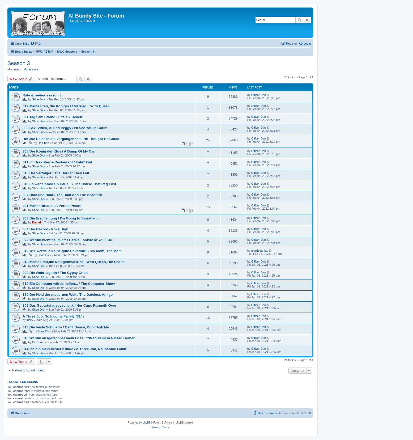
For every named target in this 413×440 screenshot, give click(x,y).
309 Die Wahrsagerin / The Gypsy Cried (55, 273)
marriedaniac (259, 250)
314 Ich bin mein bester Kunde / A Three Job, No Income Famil (74, 349)
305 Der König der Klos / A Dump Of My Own (59, 151)
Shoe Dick (38, 99)
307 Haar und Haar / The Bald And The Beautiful (62, 195)
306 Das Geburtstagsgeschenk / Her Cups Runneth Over (69, 305)
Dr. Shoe (43, 143)
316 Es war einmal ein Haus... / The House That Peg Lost (69, 184)
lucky (30, 319)
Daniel (36, 222)
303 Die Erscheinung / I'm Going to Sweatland (61, 218)
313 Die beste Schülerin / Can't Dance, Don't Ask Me (66, 327)
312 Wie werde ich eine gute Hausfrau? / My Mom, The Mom (72, 251)
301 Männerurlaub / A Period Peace (52, 206)
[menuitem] (35, 43)
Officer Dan (258, 94)
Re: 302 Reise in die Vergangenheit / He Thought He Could (71, 139)
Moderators (31, 69)
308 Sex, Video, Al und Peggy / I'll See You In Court (65, 128)
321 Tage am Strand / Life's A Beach (52, 117)
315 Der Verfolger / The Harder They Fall (56, 173)
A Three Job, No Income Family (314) (53, 316)
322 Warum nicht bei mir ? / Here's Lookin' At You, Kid (67, 240)
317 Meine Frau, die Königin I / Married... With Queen (66, 106)
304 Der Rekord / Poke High (45, 229)
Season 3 (18, 63)
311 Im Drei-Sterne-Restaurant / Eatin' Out (57, 162)
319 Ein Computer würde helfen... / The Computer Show (69, 284)
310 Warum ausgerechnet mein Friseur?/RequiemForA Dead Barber (79, 338)
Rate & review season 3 (42, 95)
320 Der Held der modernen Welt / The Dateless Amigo (68, 295)
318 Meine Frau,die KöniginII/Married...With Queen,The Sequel (74, 262)
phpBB (147, 422)
